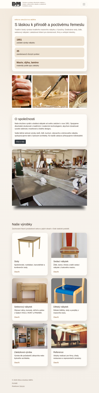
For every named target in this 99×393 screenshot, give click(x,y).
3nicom (22, 386)
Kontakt (14, 383)
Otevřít (16, 272)
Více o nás (20, 142)
